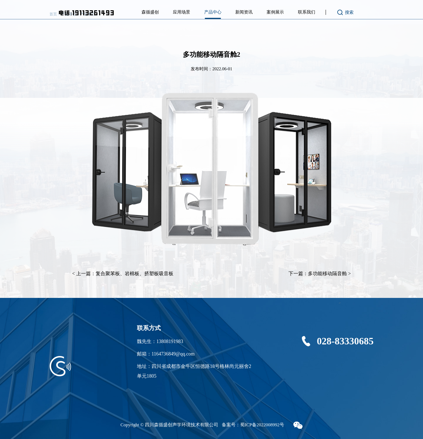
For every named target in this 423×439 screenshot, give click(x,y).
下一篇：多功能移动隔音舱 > (319, 273)
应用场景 (181, 12)
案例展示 (275, 12)
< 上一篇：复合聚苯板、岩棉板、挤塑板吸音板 (122, 273)
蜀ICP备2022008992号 (262, 424)
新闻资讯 (244, 12)
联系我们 (306, 12)
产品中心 (212, 12)
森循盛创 (150, 12)
